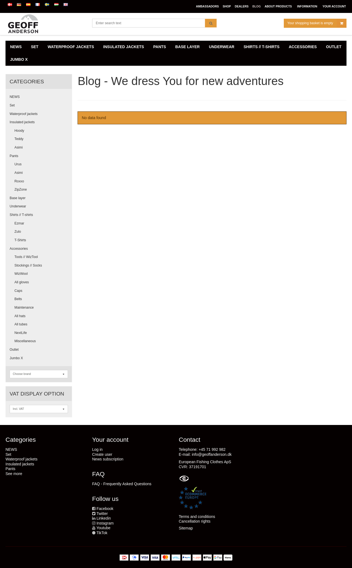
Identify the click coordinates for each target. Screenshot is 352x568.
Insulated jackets (22, 122)
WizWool (21, 274)
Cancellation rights (194, 521)
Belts (18, 299)
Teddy (19, 139)
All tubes (21, 324)
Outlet (14, 350)
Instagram (105, 523)
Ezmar (19, 223)
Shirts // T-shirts (21, 215)
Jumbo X (16, 358)
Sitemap (186, 528)
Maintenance (24, 307)
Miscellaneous (25, 341)
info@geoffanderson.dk (212, 454)
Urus (18, 164)
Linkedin (104, 518)
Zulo (18, 232)
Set (12, 105)
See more (14, 473)
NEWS (15, 97)
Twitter (102, 513)
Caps (19, 291)
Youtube (104, 528)
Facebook (105, 508)
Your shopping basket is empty (316, 23)
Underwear (18, 206)
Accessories (19, 249)
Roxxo (19, 181)
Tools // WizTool (26, 257)
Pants (14, 156)
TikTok (102, 533)
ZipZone (21, 189)
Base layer (18, 198)
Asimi (19, 147)
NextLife (21, 333)
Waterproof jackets (24, 114)
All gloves (22, 282)
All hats (20, 316)
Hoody (19, 131)
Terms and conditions (197, 516)
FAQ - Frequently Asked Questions (122, 484)
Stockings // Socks (28, 265)
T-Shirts (20, 240)
